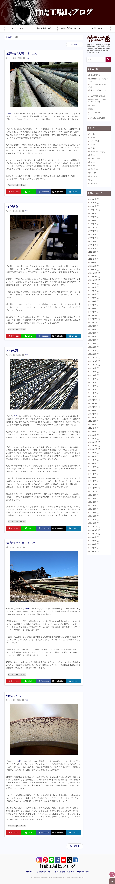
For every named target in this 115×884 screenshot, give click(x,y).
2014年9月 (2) (94, 495)
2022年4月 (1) (94, 238)
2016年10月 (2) (94, 407)
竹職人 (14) (93, 176)
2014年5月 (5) (94, 509)
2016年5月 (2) (94, 424)
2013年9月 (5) (94, 537)
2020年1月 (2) (94, 270)
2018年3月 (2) (94, 347)
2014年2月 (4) (94, 519)
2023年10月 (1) (94, 210)
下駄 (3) (92, 144)
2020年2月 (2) (94, 266)
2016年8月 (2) (94, 414)
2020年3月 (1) (94, 262)
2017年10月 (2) (94, 365)
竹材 (27, 58)
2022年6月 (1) (94, 234)
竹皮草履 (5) (93, 169)
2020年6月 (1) (94, 252)
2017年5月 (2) (94, 382)
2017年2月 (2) (94, 393)
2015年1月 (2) (94, 481)
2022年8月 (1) (94, 231)
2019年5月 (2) (94, 298)
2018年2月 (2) (94, 350)
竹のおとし (13, 695)
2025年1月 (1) (94, 199)
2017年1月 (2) (94, 396)
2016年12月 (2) (94, 400)
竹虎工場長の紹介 (44, 28)
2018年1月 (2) (94, 354)
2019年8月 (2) (94, 287)
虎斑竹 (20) (93, 183)
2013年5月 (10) (94, 551)
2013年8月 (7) (94, 541)
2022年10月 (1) (94, 227)
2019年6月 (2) (94, 294)
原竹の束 (12, 350)
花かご (21, 761)
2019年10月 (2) (94, 280)
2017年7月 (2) (94, 375)
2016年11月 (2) (94, 403)
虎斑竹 (27, 609)
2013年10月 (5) (94, 534)
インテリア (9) (94, 141)
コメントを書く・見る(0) (17, 185)
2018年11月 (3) (94, 319)
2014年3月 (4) (94, 516)
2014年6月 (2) (94, 505)
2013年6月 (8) (94, 548)
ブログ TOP (18, 28)
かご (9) (92, 134)
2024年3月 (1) (94, 203)
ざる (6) (92, 137)
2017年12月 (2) (94, 357)
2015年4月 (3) (94, 470)
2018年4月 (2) (94, 343)
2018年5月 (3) (94, 340)
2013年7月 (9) (94, 544)
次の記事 (74, 44)
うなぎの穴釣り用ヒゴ (97, 96)
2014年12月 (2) (94, 484)
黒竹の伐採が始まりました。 (97, 113)
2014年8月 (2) (94, 498)
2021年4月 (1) (94, 245)
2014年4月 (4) (94, 512)
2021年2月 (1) (94, 248)
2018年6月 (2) (94, 336)
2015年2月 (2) (94, 477)
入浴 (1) (92, 148)
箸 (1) (91, 180)
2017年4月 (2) (94, 386)
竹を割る (12, 206)
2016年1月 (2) (94, 439)
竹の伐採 (92, 105)
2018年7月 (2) (94, 333)
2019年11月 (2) (94, 277)
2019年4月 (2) (94, 301)
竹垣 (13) (92, 155)
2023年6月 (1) (94, 217)
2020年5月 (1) (94, 255)
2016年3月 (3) (94, 431)
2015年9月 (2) (94, 453)
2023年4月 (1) (94, 220)
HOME (30, 872)
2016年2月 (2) (94, 435)
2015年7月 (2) (94, 460)
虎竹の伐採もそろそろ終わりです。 (98, 86)
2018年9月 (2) (94, 326)
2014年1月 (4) (94, 523)
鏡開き (91, 109)
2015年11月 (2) (94, 446)
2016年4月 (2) (94, 428)
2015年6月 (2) (94, 463)
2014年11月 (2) (94, 488)
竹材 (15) (92, 162)
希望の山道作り (94, 75)
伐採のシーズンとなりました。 (98, 91)
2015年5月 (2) (94, 467)
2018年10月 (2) (94, 322)
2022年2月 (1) (94, 241)
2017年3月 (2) (94, 389)
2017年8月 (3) (94, 372)
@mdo (50, 877)
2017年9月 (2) (94, 368)
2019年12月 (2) (94, 273)
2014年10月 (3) (94, 491)
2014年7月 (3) (94, 502)
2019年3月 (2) (94, 305)
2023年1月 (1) (94, 224)
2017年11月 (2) (94, 361)
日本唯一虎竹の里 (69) (97, 152)
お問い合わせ (97, 28)
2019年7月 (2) (94, 291)
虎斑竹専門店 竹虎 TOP (70, 28)
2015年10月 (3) (94, 449)
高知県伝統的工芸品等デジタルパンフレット (98, 101)
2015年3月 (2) (94, 474)
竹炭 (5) (92, 166)
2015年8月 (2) (94, 456)
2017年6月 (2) (94, 379)
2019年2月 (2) (94, 308)
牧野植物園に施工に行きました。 (98, 80)
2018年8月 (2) (94, 329)
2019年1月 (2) (94, 312)
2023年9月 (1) (94, 213)
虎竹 (15, 416)
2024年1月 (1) (94, 206)
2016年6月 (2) (94, 421)
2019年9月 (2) (94, 284)
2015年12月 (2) (94, 442)
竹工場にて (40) (94, 159)
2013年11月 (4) (94, 530)
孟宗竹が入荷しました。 (22, 53)
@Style (68, 877)
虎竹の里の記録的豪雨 (97, 118)
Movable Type (80, 877)
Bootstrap (44, 877)
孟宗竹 (9, 113)
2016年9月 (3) (94, 410)
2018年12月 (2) (94, 315)
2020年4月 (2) (94, 259)
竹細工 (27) (93, 173)
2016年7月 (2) (94, 417)
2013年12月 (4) (94, 526)
